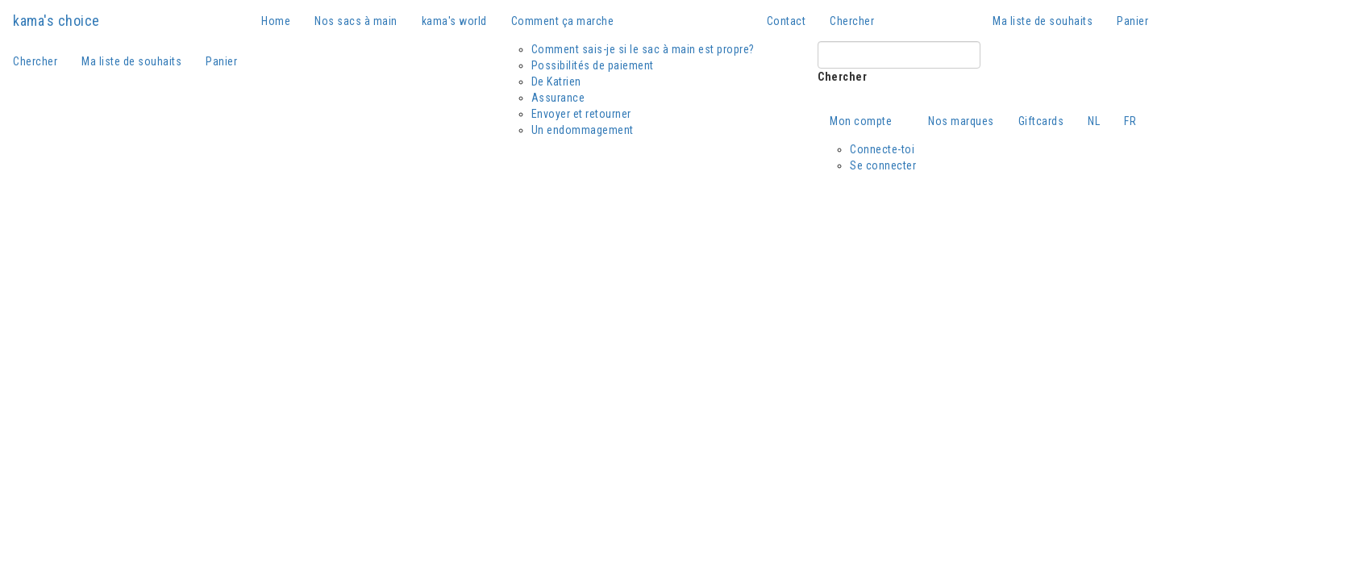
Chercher (842, 76)
